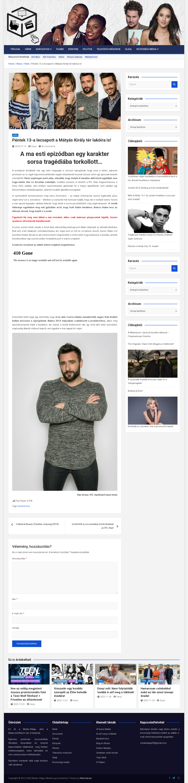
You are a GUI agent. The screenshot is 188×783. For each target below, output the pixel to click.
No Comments (48, 146)
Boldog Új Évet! (135, 391)
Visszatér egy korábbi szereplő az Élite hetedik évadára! (70, 692)
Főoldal (15, 49)
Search (174, 84)
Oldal (128, 49)
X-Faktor (100, 762)
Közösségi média (146, 49)
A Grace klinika (103, 729)
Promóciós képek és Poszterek (25, 681)
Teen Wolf (101, 757)
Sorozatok (42, 49)
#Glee (61, 57)
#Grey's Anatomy (74, 57)
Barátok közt (24, 506)
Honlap (15, 628)
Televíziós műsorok (108, 49)
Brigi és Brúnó (103, 743)
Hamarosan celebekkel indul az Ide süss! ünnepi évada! (157, 692)
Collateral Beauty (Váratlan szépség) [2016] (37, 524)
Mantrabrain (86, 778)
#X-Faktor (35, 57)
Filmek (60, 49)
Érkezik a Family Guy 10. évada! (143, 246)
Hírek (28, 49)
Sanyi (32, 146)
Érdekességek (17, 677)
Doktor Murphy (103, 748)
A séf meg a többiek (106, 733)
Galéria (29, 677)
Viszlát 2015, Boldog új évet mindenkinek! (148, 188)
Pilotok (87, 49)
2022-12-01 (61, 700)
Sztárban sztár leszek (107, 752)
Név (15, 599)
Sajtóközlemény (156, 681)
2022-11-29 (148, 700)
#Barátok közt (91, 57)
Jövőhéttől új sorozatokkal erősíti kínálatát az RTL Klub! (93, 526)
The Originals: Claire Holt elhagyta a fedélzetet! (151, 344)
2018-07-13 (19, 146)
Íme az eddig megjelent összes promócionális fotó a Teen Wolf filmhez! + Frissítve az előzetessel (28, 694)
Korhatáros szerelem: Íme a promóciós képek (150, 426)
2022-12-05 (18, 704)
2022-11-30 (104, 696)
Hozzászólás (19, 558)
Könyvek (73, 49)
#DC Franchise (49, 57)
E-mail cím (18, 613)
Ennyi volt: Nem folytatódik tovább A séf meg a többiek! (115, 690)
